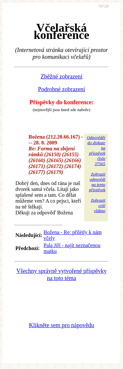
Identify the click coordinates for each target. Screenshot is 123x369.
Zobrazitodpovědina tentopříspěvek (97, 182)
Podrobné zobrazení (61, 89)
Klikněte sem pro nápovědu (61, 325)
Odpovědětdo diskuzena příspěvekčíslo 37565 (96, 150)
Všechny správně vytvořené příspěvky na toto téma (61, 274)
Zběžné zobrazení (61, 76)
